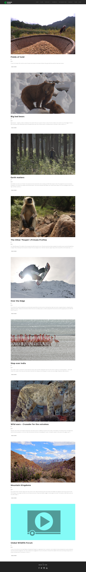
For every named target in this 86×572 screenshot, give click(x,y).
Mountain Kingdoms (21, 485)
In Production (63, 2)
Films (41, 2)
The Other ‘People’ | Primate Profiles (29, 240)
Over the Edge (18, 301)
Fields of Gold (17, 57)
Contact (70, 2)
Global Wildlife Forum (22, 543)
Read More (14, 66)
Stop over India (18, 363)
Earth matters (17, 177)
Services (47, 2)
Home (37, 2)
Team (75, 2)
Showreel (54, 2)
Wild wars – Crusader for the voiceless (30, 424)
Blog (80, 2)
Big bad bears (17, 116)
